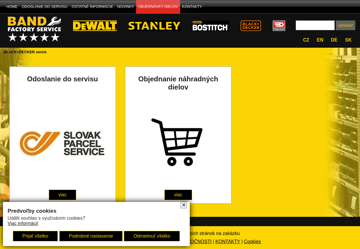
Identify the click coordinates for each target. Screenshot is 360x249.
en (320, 39)
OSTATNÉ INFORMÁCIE (92, 6)
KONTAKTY (192, 6)
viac (62, 194)
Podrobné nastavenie (91, 235)
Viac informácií (23, 223)
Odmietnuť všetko (151, 235)
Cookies (252, 241)
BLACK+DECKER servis (25, 52)
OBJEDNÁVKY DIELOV (158, 6)
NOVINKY (125, 6)
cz (306, 39)
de (334, 39)
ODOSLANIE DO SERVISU (44, 6)
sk (348, 39)
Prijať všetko (35, 235)
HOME (12, 6)
